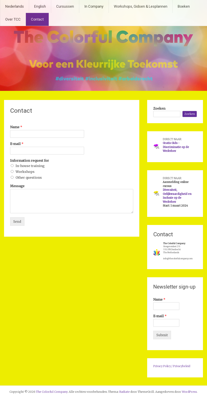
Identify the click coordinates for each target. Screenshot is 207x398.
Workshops (25, 172)
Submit (162, 335)
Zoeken (159, 108)
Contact (37, 19)
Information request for (29, 161)
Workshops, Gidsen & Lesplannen (140, 6)
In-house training (30, 166)
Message (17, 186)
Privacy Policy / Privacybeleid (171, 366)
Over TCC (13, 19)
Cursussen (65, 6)
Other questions (29, 177)
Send (17, 221)
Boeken (184, 6)
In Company (94, 6)
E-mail (16, 144)
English (40, 6)
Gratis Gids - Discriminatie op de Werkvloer (176, 147)
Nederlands (14, 6)
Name (16, 127)
